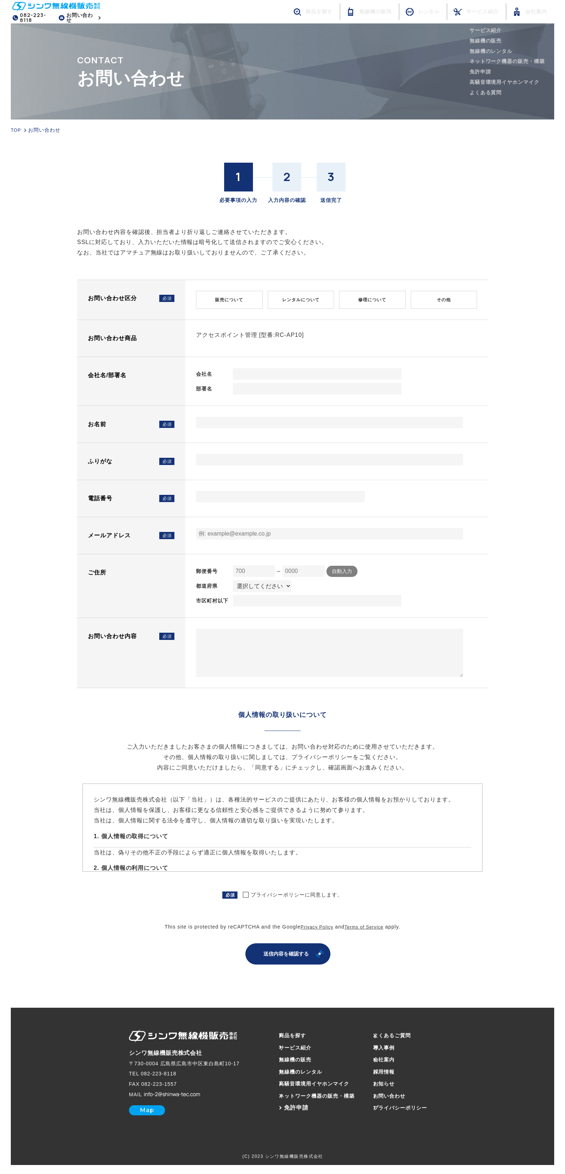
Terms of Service (365, 925)
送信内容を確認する (286, 952)
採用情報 (391, 1069)
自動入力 (342, 569)
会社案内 (391, 1058)
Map (133, 1108)
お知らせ (391, 1082)
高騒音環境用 (310, 1082)
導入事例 (391, 1045)
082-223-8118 (34, 18)
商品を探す (285, 1033)
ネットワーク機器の (313, 1094)
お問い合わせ (83, 18)
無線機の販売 (288, 1058)
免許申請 (282, 1106)
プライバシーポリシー (410, 1106)
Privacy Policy (315, 925)
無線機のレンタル (294, 1069)
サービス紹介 (288, 1045)
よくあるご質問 (400, 1033)
